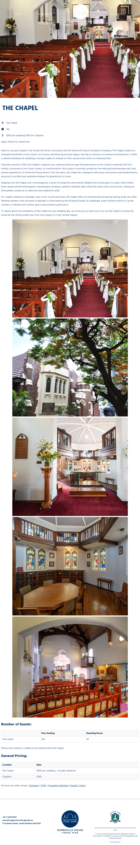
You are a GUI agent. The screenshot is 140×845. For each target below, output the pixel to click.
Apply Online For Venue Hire (15, 142)
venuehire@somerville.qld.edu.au (17, 820)
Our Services (117, 14)
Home (18, 14)
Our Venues (44, 14)
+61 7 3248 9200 (9, 817)
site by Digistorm (115, 842)
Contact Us (70, 24)
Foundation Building (58, 785)
